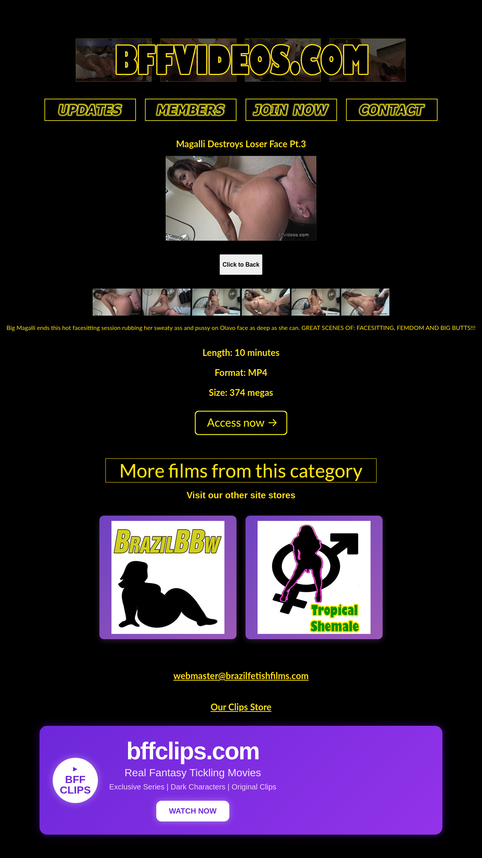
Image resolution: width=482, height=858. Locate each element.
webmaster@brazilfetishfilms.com (240, 675)
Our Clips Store (241, 706)
